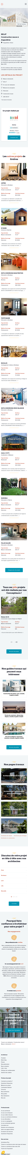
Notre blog (3, 1060)
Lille (2, 886)
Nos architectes (5, 1091)
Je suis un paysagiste (6, 1121)
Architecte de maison (6, 835)
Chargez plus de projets (14, 570)
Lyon (2, 880)
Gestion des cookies (6, 1072)
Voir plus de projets (14, 651)
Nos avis (3, 1098)
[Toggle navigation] (25, 4)
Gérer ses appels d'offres (7, 1129)
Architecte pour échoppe (20, 835)
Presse (3, 1062)
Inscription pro (4, 1125)
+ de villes (14, 903)
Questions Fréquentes (7, 1133)
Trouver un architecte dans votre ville (10, 1146)
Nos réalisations (5, 1095)
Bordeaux (3, 875)
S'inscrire (3, 1089)
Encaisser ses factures (7, 1131)
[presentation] (12, 642)
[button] (11, 896)
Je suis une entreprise (6, 1112)
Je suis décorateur (5, 1119)
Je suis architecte (5, 1110)
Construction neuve (19, 1042)
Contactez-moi (14, 137)
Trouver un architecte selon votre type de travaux (13, 1144)
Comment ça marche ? (7, 1081)
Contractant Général (6, 1087)
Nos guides (4, 1093)
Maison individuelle (6, 1044)
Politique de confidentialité (8, 1070)
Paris (2, 870)
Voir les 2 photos (21, 24)
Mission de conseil (6, 1085)
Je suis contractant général (8, 1123)
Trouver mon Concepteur (14, 1030)
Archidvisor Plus (5, 1142)
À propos (3, 1058)
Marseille (3, 891)
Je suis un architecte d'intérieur (9, 1117)
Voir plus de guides (14, 747)
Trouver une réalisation (7, 1042)
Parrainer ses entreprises (7, 1127)
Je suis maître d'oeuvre (7, 1115)
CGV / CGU (4, 1068)
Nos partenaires (5, 1064)
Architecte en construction (8, 838)
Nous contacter (5, 1066)
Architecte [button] (14, 127)
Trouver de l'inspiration (7, 1148)
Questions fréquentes (6, 1083)
